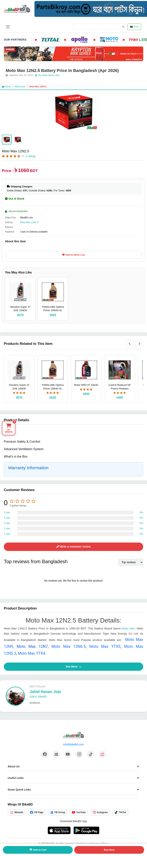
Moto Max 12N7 (32, 646)
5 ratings (30, 156)
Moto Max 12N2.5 (29, 222)
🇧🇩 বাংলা (134, 26)
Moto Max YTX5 (105, 646)
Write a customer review (73, 546)
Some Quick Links (19, 789)
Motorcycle (20, 86)
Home (6, 86)
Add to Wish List (73, 254)
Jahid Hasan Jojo (45, 692)
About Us (14, 766)
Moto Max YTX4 (31, 653)
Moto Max (128, 628)
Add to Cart (38, 849)
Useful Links (16, 777)
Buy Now (109, 849)
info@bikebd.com (73, 744)
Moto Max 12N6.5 (68, 646)
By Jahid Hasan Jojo (47, 75)
